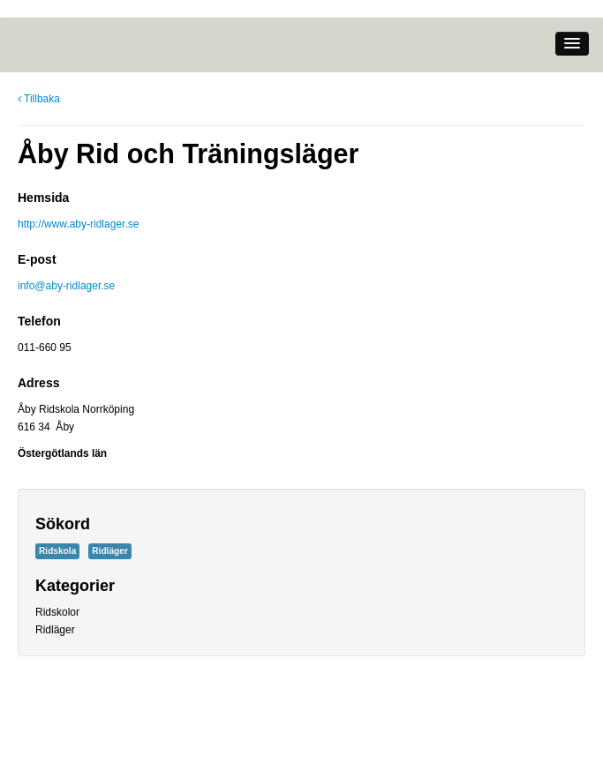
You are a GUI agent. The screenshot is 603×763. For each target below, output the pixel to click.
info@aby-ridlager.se (66, 286)
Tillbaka (39, 99)
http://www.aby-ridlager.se (78, 224)
